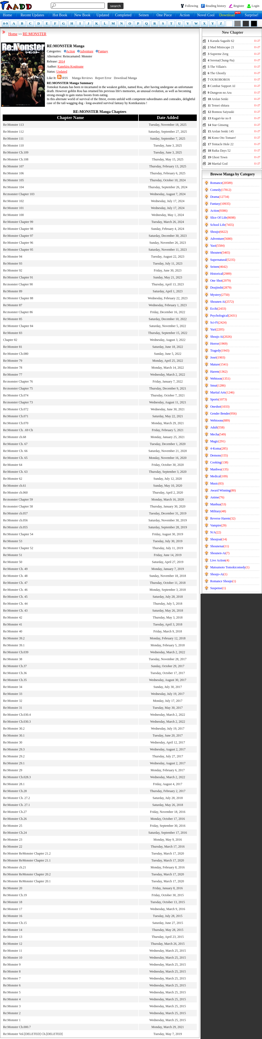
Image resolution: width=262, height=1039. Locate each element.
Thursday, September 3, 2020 (168, 472)
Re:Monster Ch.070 (15, 423)
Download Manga (125, 78)
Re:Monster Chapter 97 (18, 236)
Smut (217, 385)
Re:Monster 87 (12, 305)
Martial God (218, 164)
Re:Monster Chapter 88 (18, 298)
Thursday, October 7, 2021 (168, 395)
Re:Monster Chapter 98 (18, 229)
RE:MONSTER (35, 34)
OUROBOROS (219, 79)
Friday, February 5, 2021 (168, 430)
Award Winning (223, 490)
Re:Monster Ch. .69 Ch (18, 430)
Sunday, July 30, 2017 (167, 687)
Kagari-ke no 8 (219, 118)
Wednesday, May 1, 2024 (167, 215)
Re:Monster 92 (12, 270)
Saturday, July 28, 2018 (168, 597)
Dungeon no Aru (220, 93)
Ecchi (218, 308)
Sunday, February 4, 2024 (167, 229)
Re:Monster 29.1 (14, 763)
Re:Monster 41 (12, 624)
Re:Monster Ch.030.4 (17, 715)
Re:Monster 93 (12, 263)
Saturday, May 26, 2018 (167, 610)
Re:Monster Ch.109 (15, 152)
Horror (219, 343)
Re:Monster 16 (12, 916)
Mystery (219, 295)
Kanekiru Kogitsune (70, 66)
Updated (103, 15)
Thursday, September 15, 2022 (167, 333)
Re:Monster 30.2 (14, 728)
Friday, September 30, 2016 (168, 826)
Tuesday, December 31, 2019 (167, 513)
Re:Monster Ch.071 (15, 416)
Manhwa (219, 469)
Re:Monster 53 (12, 541)
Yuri (217, 329)
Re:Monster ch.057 (15, 513)
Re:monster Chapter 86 (18, 312)
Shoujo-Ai (218, 574)
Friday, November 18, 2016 (167, 812)
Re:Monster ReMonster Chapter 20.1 (27, 881)
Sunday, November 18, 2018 (167, 576)
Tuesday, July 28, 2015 (167, 916)
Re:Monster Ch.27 (15, 812)
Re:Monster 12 (12, 944)
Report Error (103, 78)
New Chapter (232, 32)
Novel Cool (206, 15)
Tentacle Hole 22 (221, 144)
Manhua (218, 504)
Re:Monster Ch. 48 (15, 576)
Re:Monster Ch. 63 (15, 472)
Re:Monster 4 (12, 999)
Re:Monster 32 (12, 701)
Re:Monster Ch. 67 (15, 444)
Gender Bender (223, 413)
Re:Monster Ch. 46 (15, 590)
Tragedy (219, 350)
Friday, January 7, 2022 (168, 381)
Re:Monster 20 (12, 888)
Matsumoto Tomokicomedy (229, 567)
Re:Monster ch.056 (15, 520)
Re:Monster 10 (12, 957)
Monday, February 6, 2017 (168, 770)
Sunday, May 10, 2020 (167, 485)
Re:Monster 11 (12, 951)
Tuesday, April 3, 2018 (167, 624)
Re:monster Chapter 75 (18, 388)
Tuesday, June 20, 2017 (168, 735)
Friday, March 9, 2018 (167, 631)
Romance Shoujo (223, 581)
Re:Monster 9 (12, 964)
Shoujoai (218, 539)
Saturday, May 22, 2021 (167, 416)
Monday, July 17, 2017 (167, 701)
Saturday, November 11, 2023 (168, 249)
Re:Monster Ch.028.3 (17, 777)
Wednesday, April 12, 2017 (167, 742)
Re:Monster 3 (12, 1006)
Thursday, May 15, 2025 (167, 159)
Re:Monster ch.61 (14, 485)
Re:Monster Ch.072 (15, 409)
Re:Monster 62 (12, 479)
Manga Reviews (82, 78)
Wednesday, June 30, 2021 (167, 409)
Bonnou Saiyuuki (221, 112)
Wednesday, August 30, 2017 (167, 680)
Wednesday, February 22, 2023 (168, 298)
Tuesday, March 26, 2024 (167, 222)
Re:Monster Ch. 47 (15, 583)
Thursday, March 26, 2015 (168, 944)
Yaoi (217, 245)
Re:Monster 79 (12, 361)
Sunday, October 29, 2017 (167, 666)
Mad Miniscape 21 (221, 47)
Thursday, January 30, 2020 (168, 506)
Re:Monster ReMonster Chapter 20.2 (27, 874)
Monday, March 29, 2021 (167, 423)
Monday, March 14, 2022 (167, 367)
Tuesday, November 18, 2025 (168, 125)
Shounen (220, 252)
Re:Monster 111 (13, 138)
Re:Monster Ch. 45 (15, 597)
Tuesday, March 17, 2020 (167, 853)
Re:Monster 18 (12, 902)
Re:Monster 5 (12, 992)
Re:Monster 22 (12, 846)
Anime (217, 497)
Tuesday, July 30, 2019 (167, 541)
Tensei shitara (218, 105)
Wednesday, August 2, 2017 (167, 749)
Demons (219, 455)
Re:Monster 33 (12, 694)
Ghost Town (218, 157)
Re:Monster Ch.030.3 (17, 721)
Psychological (223, 315)
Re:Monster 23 (12, 839)
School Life (222, 225)
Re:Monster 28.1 (14, 784)
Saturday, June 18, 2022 (167, 347)
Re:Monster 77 (12, 374)
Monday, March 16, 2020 (167, 499)
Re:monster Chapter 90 (18, 284)
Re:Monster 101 (13, 208)
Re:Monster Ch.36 (15, 673)
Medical (219, 476)
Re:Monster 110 (13, 145)
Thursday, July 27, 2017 (167, 756)
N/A (215, 532)
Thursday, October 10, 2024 (168, 180)
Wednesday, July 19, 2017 (167, 694)
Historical (220, 274)
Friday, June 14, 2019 (168, 555)
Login (255, 6)
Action (184, 15)
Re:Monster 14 (12, 930)
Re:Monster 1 (12, 1020)
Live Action (219, 560)
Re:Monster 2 (12, 1013)
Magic (217, 441)
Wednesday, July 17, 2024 (167, 201)
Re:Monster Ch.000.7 (17, 1027)
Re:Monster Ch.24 (15, 833)
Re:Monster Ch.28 (15, 791)
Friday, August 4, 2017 (167, 784)
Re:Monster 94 (12, 256)
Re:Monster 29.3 (14, 749)
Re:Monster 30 (12, 742)
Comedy (220, 190)
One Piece (164, 15)
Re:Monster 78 (12, 367)
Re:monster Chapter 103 (18, 194)
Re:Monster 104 (13, 187)
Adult (217, 427)
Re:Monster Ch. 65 (15, 458)
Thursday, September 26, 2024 (167, 187)
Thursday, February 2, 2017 (168, 791)
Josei (217, 357)
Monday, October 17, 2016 (168, 819)
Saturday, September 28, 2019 (167, 527)
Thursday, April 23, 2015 (168, 937)
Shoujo (219, 232)
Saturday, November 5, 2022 (167, 326)
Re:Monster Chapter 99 (18, 222)
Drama (219, 197)
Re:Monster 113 (13, 125)
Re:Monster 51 (12, 555)
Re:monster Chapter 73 (18, 402)
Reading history (216, 6)
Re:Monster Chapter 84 (18, 326)
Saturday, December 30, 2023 (168, 236)
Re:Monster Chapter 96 (18, 243)
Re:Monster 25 (12, 826)
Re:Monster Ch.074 (15, 395)
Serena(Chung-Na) (221, 60)
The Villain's (217, 67)
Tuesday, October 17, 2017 (168, 673)
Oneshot (219, 406)
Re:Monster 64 (12, 465)
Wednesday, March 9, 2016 (167, 909)
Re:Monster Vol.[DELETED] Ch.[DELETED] (33, 1034)
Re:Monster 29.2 (14, 756)
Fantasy (102, 51)
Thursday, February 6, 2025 (168, 173)
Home (7, 15)
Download (227, 15)
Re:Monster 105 (13, 180)
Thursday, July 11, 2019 (167, 548)
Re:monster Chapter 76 (18, 381)
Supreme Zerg (218, 54)
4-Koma (219, 448)
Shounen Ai (222, 302)
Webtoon (220, 378)
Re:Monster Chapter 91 (18, 277)
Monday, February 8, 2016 (168, 867)
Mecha (218, 434)
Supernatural (222, 260)
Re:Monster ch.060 (15, 492)
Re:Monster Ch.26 (15, 819)
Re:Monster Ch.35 (15, 680)
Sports (218, 399)
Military (218, 511)
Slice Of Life (223, 217)
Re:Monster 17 (12, 909)
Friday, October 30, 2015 (168, 895)
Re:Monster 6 (12, 985)
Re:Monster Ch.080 (15, 354)
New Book (82, 15)
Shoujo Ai (221, 337)
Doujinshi (220, 287)
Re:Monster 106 (13, 173)
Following (191, 6)
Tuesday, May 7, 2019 (167, 1034)
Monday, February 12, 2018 (168, 638)
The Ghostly (217, 73)
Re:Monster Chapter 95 (18, 249)
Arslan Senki (218, 99)
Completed (123, 15)
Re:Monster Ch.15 (15, 923)
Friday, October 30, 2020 (168, 465)
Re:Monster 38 (12, 659)
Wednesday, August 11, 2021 (167, 402)
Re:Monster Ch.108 (15, 159)
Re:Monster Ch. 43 (15, 610)
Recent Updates (32, 15)
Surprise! (251, 15)
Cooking (219, 462)
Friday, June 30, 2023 (168, 270)
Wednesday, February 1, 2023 (168, 305)
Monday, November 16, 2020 (168, 458)
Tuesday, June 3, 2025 (167, 145)
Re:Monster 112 (13, 131)
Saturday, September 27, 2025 (167, 131)
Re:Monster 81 (12, 347)
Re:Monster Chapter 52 (18, 548)
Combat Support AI (221, 86)
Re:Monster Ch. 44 (15, 603)
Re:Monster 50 (12, 562)
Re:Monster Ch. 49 (15, 569)
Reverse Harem (222, 518)
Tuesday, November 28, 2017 (168, 659)
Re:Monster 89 (12, 291)
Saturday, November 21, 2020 (167, 451)
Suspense (218, 588)
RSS (62, 78)
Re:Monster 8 (12, 971)
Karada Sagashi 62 (221, 41)
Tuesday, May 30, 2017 (168, 708)
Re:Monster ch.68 (14, 437)
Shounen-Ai (219, 553)
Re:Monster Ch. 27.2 (16, 798)
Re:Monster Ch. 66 (15, 451)
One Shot (220, 280)
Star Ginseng (218, 125)
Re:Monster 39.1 (14, 645)
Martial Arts (222, 392)
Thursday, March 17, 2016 (168, 846)
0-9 (5, 23)
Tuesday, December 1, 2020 (168, 444)
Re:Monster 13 (12, 937)
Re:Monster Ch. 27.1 (16, 805)
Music (217, 483)
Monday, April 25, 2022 (167, 361)
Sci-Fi (218, 322)
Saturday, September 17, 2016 (167, 833)
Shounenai (219, 546)
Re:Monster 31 (12, 708)
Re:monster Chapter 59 (18, 499)
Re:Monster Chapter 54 (18, 534)
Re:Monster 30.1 (14, 735)
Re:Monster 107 (13, 166)
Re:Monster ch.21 (14, 867)
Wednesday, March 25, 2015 (167, 951)
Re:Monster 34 (12, 687)
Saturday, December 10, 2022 (168, 319)
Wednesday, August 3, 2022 (167, 340)
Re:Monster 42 (12, 617)
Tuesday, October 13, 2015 (168, 902)
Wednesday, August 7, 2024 (167, 194)
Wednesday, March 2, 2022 (167, 374)
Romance (221, 183)
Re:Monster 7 (12, 978)
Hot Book (60, 15)
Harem (219, 371)
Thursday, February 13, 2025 (167, 166)
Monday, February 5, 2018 (168, 645)
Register (238, 6)
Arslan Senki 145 (221, 131)
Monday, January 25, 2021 (168, 437)
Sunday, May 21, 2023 (167, 277)
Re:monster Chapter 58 (18, 506)
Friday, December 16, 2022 (167, 312)
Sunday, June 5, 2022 (167, 354)
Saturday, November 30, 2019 (167, 520)
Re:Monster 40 (12, 631)
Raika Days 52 (219, 150)
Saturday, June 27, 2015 (167, 923)
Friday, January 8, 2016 (168, 888)
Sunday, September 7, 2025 (167, 138)
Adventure (85, 51)
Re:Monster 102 (13, 201)
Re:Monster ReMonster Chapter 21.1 (27, 860)
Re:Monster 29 (12, 770)
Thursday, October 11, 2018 (168, 583)
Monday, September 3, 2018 (167, 590)
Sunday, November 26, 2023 (167, 243)
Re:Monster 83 (12, 333)
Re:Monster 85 (12, 319)
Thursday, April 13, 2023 (168, 284)
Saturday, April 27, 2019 (167, 562)
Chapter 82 (10, 340)
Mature (219, 364)
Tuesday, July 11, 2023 (167, 263)
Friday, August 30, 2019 (167, 534)
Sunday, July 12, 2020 (167, 479)
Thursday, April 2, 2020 (167, 492)
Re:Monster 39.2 (14, 638)
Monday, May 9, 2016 (167, 839)
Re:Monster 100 (13, 215)
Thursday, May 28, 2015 (167, 930)
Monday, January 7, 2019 (167, 569)
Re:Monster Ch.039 (15, 652)
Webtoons (220, 420)
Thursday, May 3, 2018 (168, 617)
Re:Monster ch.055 (15, 527)
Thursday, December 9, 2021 (167, 388)
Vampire (218, 525)
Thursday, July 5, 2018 (167, 603)
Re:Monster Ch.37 (15, 666)
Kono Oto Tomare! (222, 138)
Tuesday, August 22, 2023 (167, 256)
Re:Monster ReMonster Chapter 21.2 (27, 853)
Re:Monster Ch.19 (15, 895)
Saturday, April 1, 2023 (168, 291)
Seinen (143, 15)
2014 (62, 61)
